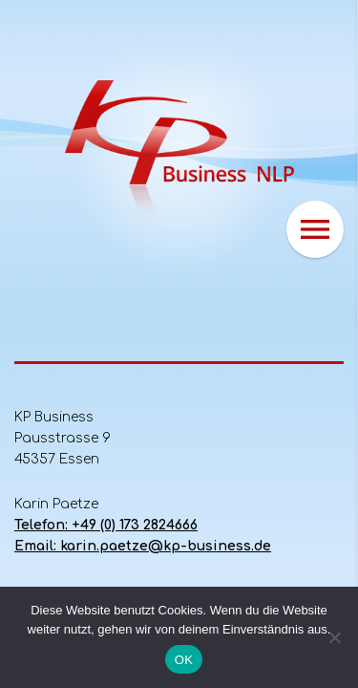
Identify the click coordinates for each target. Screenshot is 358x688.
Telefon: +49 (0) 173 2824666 (106, 525)
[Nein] (334, 637)
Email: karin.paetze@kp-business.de (142, 546)
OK (184, 660)
